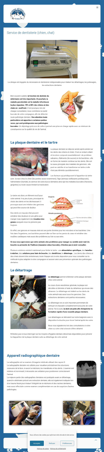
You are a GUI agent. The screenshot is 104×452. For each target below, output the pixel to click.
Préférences (67, 443)
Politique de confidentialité (58, 449)
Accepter (36, 443)
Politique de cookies (43, 449)
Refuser (52, 443)
